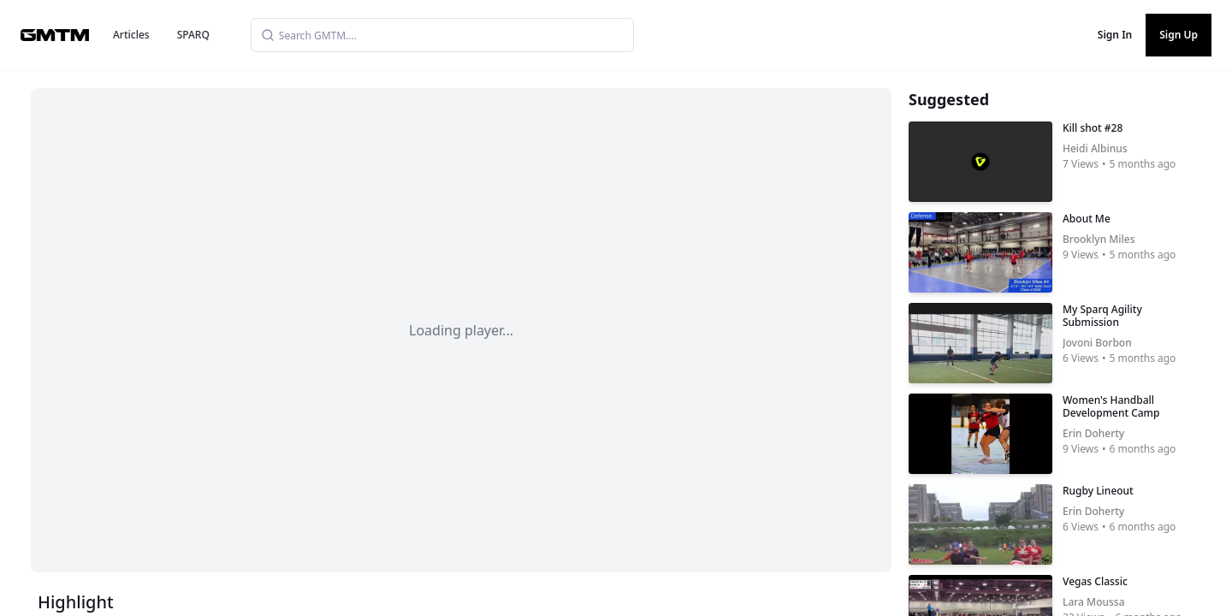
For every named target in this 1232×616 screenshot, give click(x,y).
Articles (131, 34)
